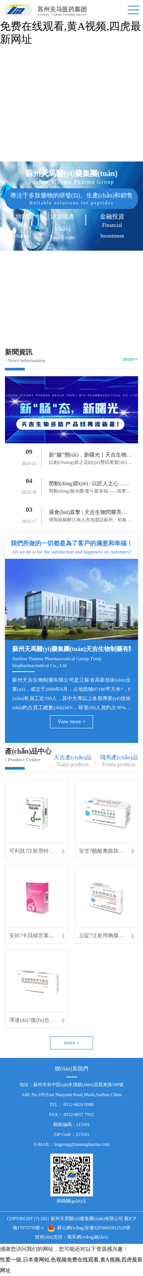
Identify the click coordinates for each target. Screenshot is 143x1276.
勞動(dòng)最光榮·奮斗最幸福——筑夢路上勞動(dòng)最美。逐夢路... (90, 492)
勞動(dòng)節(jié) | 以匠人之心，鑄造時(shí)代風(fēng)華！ (89, 485)
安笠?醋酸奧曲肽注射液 (101, 852)
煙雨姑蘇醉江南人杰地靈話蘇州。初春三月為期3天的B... (90, 520)
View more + (71, 721)
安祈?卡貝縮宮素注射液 (31, 937)
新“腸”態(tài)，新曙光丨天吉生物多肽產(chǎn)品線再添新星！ (90, 456)
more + (71, 1043)
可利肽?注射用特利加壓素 (31, 852)
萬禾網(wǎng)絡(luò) (87, 1237)
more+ (130, 359)
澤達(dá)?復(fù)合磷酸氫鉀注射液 (32, 1021)
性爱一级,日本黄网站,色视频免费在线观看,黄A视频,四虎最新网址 (70, 26)
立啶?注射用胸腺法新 (101, 937)
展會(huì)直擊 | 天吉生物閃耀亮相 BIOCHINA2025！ (90, 513)
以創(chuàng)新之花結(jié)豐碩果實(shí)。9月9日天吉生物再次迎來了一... (90, 463)
